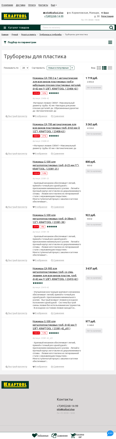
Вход (106, 13)
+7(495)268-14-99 (53, 16)
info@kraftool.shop (54, 13)
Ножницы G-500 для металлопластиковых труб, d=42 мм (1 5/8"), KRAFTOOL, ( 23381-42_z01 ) (55, 325)
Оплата (32, 5)
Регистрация (107, 16)
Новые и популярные (58, 68)
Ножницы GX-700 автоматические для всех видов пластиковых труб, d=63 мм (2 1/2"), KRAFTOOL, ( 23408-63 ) (56, 128)
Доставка (20, 5)
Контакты (43, 5)
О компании (7, 5)
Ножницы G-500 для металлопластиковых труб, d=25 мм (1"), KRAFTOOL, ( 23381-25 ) (56, 165)
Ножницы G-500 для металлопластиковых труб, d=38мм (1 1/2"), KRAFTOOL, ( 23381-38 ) (54, 218)
